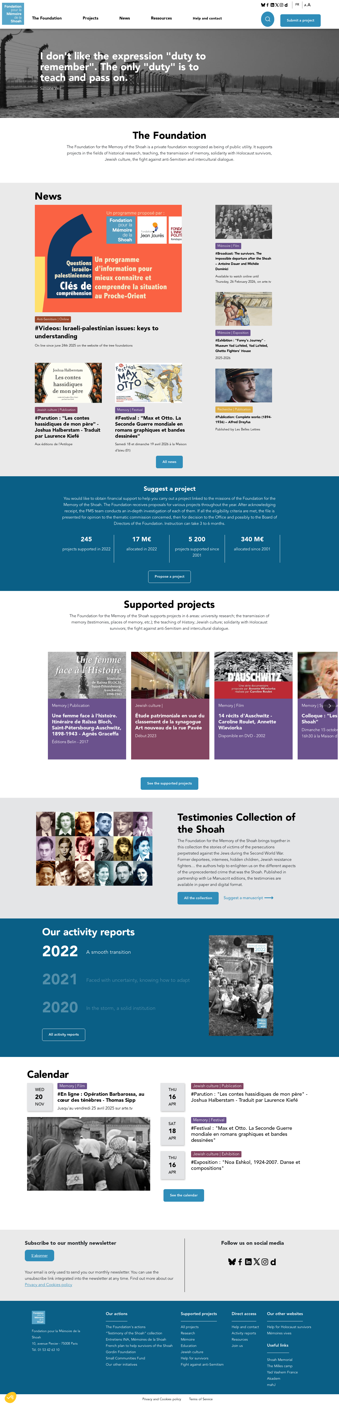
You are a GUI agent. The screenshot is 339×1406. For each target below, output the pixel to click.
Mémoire (188, 1339)
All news (169, 462)
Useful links (277, 1346)
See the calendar (184, 1195)
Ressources (161, 18)
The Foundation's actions (125, 1327)
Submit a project (300, 18)
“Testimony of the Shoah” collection (134, 1333)
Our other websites (285, 1314)
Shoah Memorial (279, 1359)
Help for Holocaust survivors (289, 1327)
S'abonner (39, 1256)
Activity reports (244, 1333)
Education (189, 1346)
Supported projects (199, 1314)
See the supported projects (169, 783)
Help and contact (207, 18)
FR (297, 4)
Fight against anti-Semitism (202, 1364)
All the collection (198, 898)
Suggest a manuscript (248, 898)
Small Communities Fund (125, 1358)
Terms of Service (201, 1399)
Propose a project (169, 577)
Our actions (116, 1314)
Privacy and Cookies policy (48, 1285)
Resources (240, 1339)
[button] (329, 706)
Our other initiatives (121, 1364)
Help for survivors (194, 1358)
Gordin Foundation (121, 1352)
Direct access (244, 1314)
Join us (237, 1346)
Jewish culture (192, 1352)
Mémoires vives (279, 1333)
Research (188, 1333)
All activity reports (64, 1034)
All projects (190, 1327)
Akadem (273, 1378)
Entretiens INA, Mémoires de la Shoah (136, 1339)
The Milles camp (280, 1366)
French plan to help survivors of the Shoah (139, 1346)
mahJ (271, 1384)
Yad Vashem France (282, 1372)
